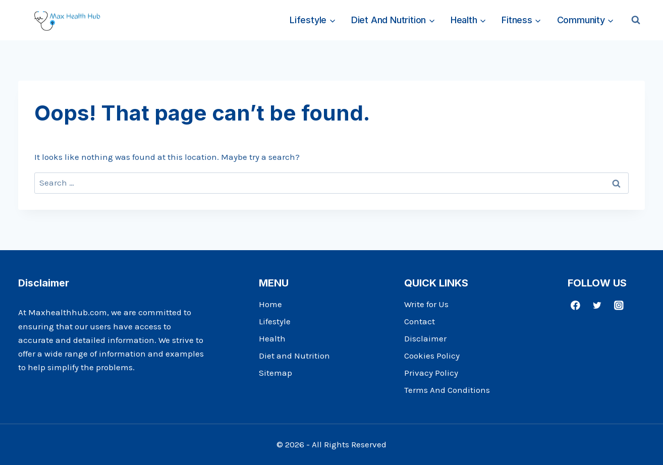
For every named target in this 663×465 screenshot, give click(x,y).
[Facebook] (575, 305)
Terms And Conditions (447, 390)
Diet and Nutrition (294, 356)
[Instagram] (619, 305)
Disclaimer (425, 338)
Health (272, 338)
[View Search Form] (636, 20)
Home (270, 304)
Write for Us (426, 304)
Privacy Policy (431, 373)
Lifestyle (275, 321)
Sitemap (275, 373)
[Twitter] (597, 305)
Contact (419, 321)
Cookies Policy (432, 356)
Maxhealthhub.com (67, 312)
